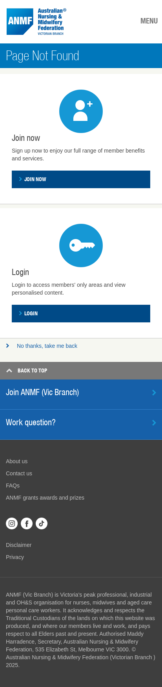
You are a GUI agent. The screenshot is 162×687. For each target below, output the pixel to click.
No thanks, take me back (41, 346)
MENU (149, 20)
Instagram (12, 523)
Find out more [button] (154, 393)
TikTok (41, 523)
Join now (32, 179)
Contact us (19, 473)
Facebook (27, 523)
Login (28, 313)
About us (16, 461)
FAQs (13, 485)
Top (26, 370)
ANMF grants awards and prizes (45, 498)
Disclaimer (18, 545)
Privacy (15, 557)
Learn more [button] (154, 423)
